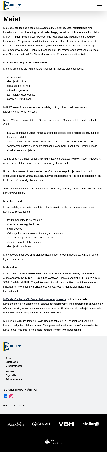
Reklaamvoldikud (14, 379)
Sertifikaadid (12, 362)
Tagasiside (11, 375)
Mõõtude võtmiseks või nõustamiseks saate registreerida (34, 299)
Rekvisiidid (11, 371)
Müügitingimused (14, 366)
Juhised (9, 358)
